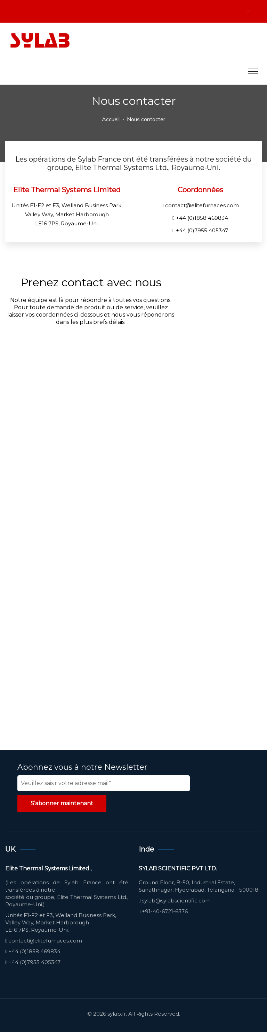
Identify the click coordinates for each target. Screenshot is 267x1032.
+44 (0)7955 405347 (202, 230)
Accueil (111, 119)
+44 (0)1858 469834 (202, 218)
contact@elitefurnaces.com (202, 205)
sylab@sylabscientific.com (176, 900)
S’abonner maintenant (62, 803)
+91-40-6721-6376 (165, 911)
